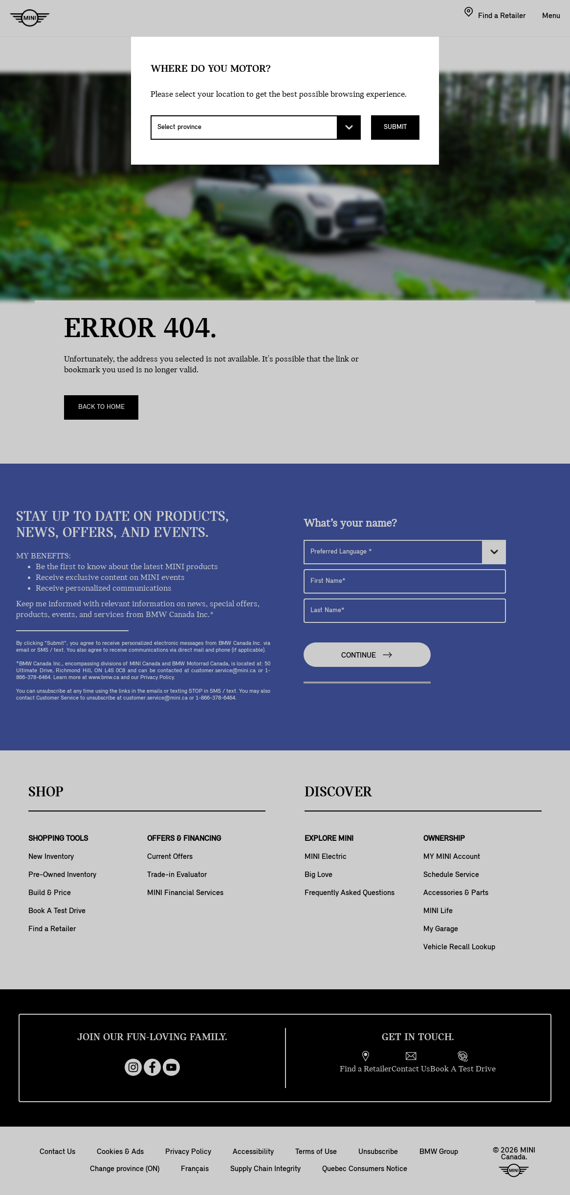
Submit (395, 127)
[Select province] (256, 127)
